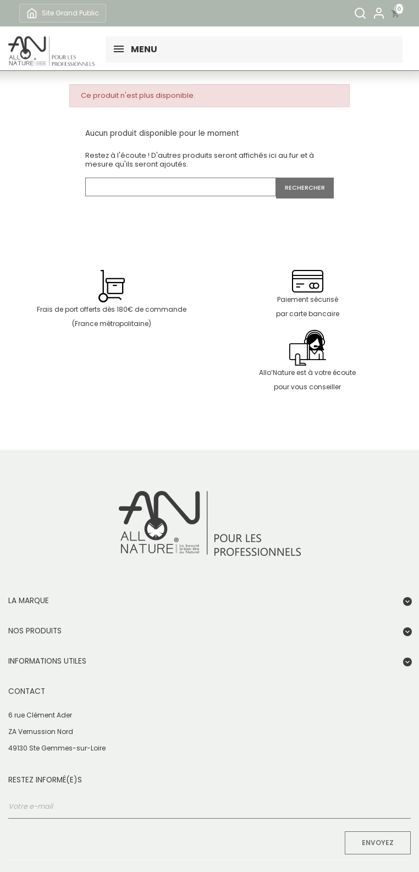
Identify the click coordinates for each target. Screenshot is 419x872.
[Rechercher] (360, 13)
